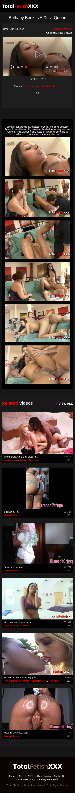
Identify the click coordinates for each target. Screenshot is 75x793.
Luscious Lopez (11, 460)
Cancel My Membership (47, 779)
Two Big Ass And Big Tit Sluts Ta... (21, 456)
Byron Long (34, 460)
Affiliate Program (43, 776)
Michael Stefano (51, 86)
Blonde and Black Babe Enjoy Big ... (22, 677)
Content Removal (24, 779)
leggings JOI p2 (11, 512)
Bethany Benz (33, 86)
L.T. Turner (23, 625)
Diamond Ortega (11, 515)
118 (37, 93)
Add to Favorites (61, 29)
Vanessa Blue (24, 681)
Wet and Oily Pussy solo (16, 732)
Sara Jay (23, 460)
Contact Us (59, 776)
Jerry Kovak (53, 681)
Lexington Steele (39, 681)
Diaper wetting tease (14, 567)
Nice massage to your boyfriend (19, 622)
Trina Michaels (10, 681)
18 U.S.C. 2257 (25, 776)
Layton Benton (10, 625)
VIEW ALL (65, 403)
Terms (12, 776)
